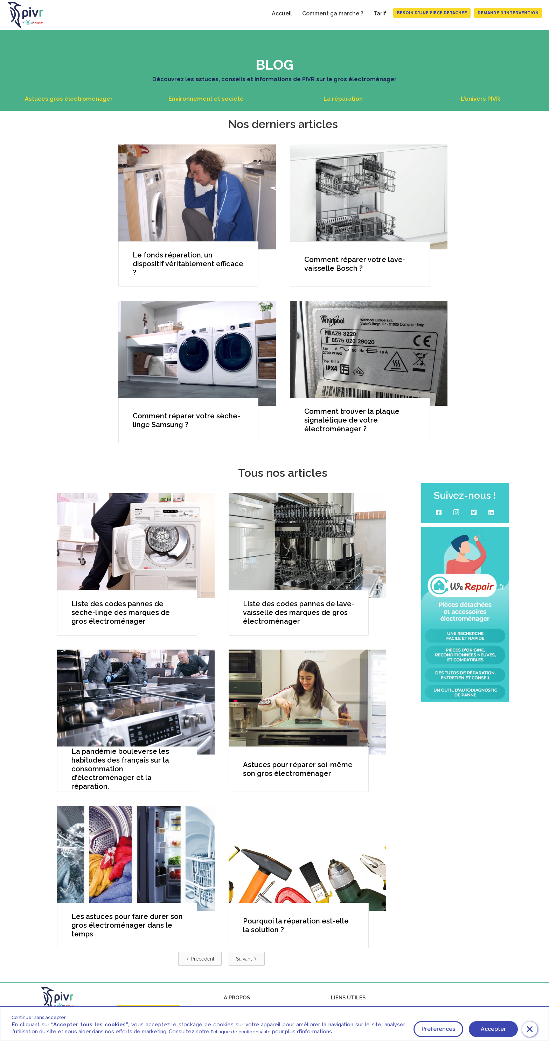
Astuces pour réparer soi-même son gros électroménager (298, 769)
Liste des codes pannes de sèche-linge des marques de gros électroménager (120, 612)
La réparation (343, 98)
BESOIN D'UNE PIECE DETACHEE (432, 12)
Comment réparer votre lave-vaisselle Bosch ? (354, 263)
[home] (22, 15)
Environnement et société (206, 98)
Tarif (380, 13)
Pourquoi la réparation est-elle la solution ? (296, 925)
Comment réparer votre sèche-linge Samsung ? (186, 420)
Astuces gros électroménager (69, 98)
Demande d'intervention (508, 12)
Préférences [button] (438, 1029)
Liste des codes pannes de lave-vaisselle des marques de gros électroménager (298, 612)
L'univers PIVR (480, 98)
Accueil (282, 13)
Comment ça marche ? (332, 13)
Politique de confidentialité (241, 1031)
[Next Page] (247, 959)
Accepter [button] (493, 1029)
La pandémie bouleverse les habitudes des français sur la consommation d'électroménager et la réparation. (120, 769)
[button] (529, 1029)
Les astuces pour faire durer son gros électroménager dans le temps (127, 925)
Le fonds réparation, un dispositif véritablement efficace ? (188, 264)
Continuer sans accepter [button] (39, 1017)
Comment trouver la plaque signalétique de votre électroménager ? (351, 420)
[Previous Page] (200, 959)
